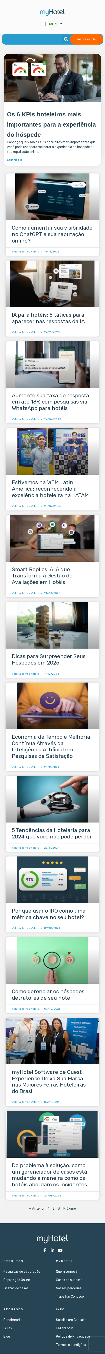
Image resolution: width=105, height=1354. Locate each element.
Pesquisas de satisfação (21, 1272)
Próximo (69, 1208)
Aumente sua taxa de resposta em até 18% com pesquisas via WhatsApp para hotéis (50, 401)
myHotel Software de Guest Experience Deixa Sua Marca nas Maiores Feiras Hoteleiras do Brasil (49, 1081)
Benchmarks (12, 1320)
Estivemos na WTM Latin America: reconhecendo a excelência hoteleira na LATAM (50, 488)
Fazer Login (64, 1328)
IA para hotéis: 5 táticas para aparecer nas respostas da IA (48, 318)
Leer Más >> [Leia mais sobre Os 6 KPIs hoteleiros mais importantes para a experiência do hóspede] (15, 159)
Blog (6, 1337)
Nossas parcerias (68, 1288)
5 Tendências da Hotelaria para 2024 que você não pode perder (52, 833)
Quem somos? (66, 1272)
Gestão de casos (16, 1288)
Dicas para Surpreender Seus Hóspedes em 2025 (48, 659)
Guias (7, 1328)
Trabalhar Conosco (70, 1297)
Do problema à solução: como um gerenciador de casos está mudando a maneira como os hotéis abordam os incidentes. (50, 1175)
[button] (46, 24)
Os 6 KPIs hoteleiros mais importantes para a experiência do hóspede (51, 124)
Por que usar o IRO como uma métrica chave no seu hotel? (48, 914)
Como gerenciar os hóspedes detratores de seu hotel (48, 994)
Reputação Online (16, 1280)
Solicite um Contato (71, 1320)
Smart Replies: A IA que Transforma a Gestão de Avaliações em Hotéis (42, 575)
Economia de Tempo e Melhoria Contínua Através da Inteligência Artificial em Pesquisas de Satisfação (51, 746)
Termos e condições (71, 1345)
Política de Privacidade (73, 1337)
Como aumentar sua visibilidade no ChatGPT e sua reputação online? (52, 234)
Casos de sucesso (69, 1280)
